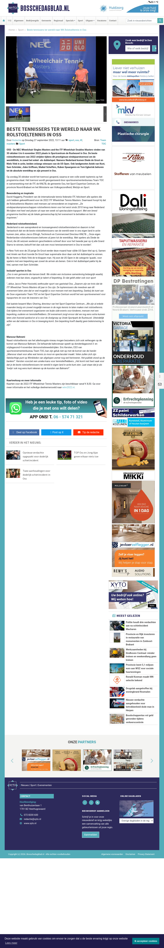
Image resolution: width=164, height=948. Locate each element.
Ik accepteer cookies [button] (146, 941)
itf (81, 140)
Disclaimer (130, 875)
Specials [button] (70, 20)
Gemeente (46, 20)
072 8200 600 (31, 835)
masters (11, 143)
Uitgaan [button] (89, 20)
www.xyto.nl (30, 844)
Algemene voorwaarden (112, 875)
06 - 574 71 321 (68, 416)
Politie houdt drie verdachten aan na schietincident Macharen (141, 626)
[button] (7, 114)
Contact (112, 20)
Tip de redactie (88, 432)
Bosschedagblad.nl (45, 8)
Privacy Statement (146, 875)
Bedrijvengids (32, 20)
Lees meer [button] (11, 943)
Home (12, 30)
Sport (80, 20)
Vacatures (101, 20)
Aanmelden (90, 855)
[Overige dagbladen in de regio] (136, 828)
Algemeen (18, 20)
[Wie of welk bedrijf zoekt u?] (137, 48)
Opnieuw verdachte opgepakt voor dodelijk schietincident (35, 456)
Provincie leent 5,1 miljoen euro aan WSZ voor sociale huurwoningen (140, 668)
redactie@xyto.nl (32, 839)
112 (9, 20)
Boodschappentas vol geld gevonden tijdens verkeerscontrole (139, 729)
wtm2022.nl (68, 387)
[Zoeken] (160, 20)
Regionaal (58, 20)
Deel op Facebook (24, 432)
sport (71, 140)
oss (77, 140)
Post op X (56, 432)
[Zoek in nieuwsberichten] (142, 20)
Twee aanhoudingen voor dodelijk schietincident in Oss (36, 474)
